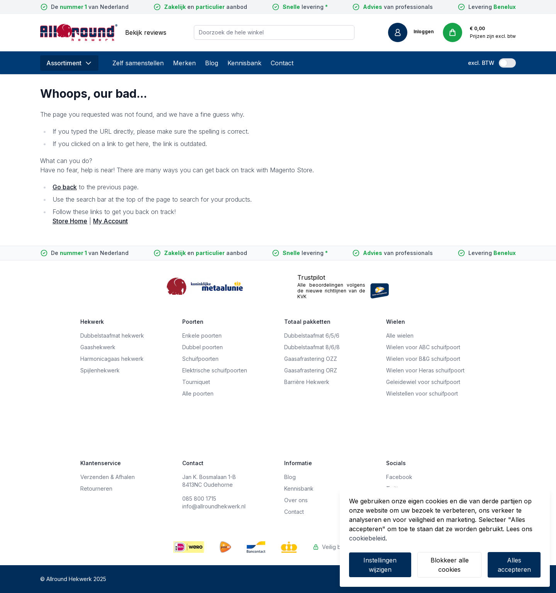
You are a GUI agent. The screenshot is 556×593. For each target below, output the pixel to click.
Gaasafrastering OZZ (310, 358)
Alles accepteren (514, 564)
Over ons (296, 500)
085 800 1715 (199, 498)
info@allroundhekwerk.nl (214, 506)
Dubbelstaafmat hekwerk (112, 335)
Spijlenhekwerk (100, 370)
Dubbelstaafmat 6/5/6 (311, 335)
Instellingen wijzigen (380, 564)
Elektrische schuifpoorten (214, 370)
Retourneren (96, 488)
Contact (282, 63)
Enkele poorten (202, 335)
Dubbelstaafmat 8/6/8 (312, 347)
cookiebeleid (367, 538)
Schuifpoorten (200, 358)
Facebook (399, 477)
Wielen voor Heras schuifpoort (425, 370)
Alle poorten (198, 393)
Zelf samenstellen (138, 63)
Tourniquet (196, 382)
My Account (110, 221)
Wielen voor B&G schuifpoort (423, 358)
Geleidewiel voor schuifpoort (423, 382)
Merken (184, 63)
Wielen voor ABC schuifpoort (423, 347)
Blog (211, 63)
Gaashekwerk (97, 347)
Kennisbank (244, 63)
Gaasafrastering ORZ (310, 370)
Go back (65, 187)
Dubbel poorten (202, 347)
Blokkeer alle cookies (450, 564)
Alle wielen (400, 335)
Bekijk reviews (145, 32)
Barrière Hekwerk (306, 382)
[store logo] (78, 32)
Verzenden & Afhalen (107, 477)
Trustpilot (311, 277)
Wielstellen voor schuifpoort (422, 393)
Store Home (70, 221)
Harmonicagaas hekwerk (112, 358)
